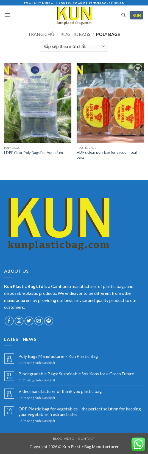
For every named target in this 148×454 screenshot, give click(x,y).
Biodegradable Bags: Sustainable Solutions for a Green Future (76, 373)
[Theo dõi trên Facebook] (9, 320)
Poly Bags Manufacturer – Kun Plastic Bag (58, 356)
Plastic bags (75, 34)
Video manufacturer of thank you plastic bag (60, 391)
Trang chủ (41, 34)
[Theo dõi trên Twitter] (28, 320)
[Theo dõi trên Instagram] (19, 320)
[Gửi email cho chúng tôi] (38, 320)
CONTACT (86, 438)
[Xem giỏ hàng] (136, 15)
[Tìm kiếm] (123, 15)
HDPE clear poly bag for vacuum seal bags (107, 154)
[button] (7, 15)
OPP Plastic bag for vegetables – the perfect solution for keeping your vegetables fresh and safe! (79, 411)
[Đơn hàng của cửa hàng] (74, 46)
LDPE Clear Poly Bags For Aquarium (33, 152)
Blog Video (64, 438)
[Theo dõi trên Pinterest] (48, 320)
